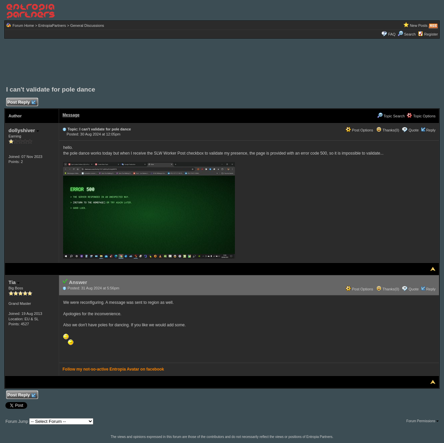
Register (431, 34)
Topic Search (391, 116)
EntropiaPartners (52, 25)
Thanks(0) (387, 130)
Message (71, 115)
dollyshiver (23, 130)
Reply (431, 130)
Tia (13, 282)
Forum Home (23, 25)
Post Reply (21, 102)
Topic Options (421, 116)
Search (407, 34)
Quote (414, 130)
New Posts (419, 25)
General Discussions (87, 25)
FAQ (392, 34)
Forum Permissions (422, 421)
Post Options (359, 130)
